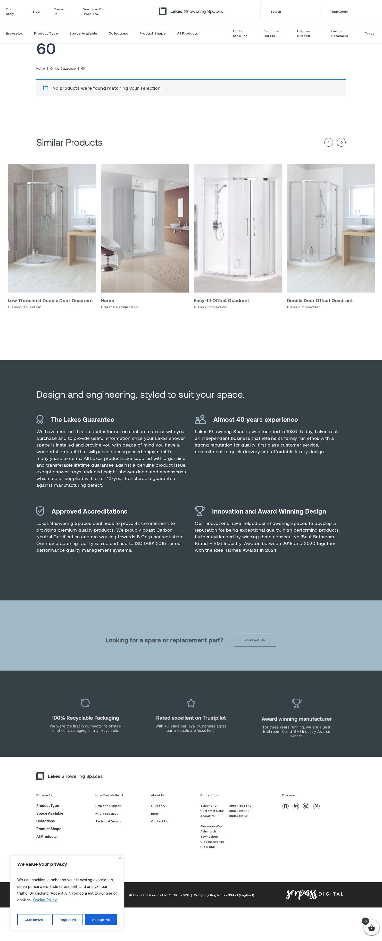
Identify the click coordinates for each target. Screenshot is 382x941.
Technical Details (271, 33)
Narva (107, 313)
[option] (52, 251)
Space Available (83, 33)
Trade (370, 33)
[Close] (120, 858)
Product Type (46, 33)
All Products (187, 33)
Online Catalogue (339, 33)
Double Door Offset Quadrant (320, 313)
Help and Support (304, 33)
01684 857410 (240, 816)
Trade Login (353, 11)
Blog (36, 11)
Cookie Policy (45, 900)
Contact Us (60, 11)
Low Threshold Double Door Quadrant (50, 313)
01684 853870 (240, 805)
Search (290, 11)
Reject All (68, 919)
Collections (118, 33)
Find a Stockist (240, 33)
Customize (33, 919)
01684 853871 (240, 810)
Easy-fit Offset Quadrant (221, 313)
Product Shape (152, 33)
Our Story (10, 11)
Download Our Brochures (93, 11)
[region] (67, 893)
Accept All (101, 919)
